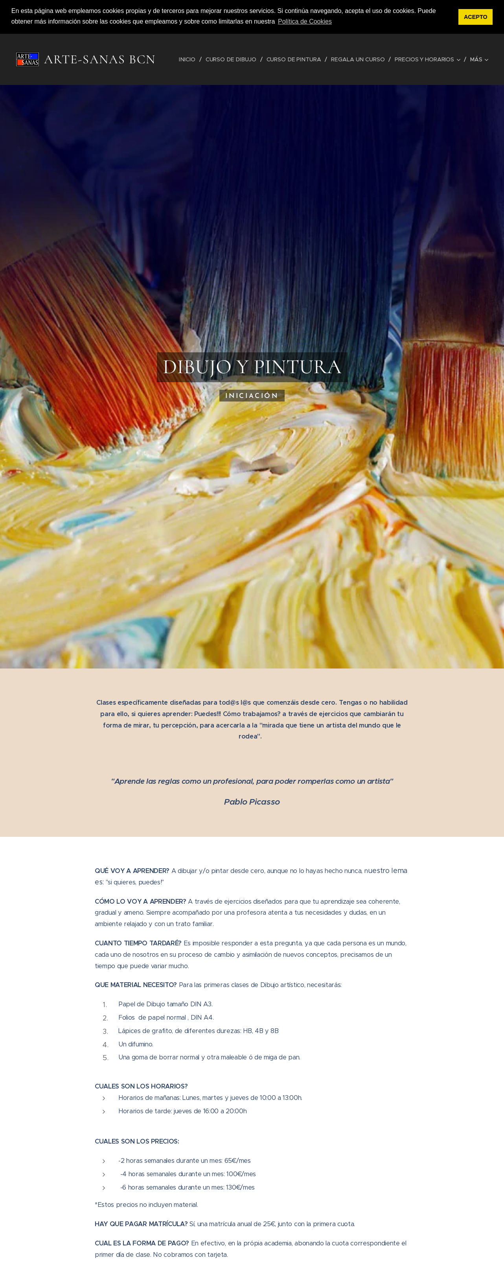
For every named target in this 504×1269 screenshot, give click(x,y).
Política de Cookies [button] (305, 21)
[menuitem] (190, 59)
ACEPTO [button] (475, 17)
